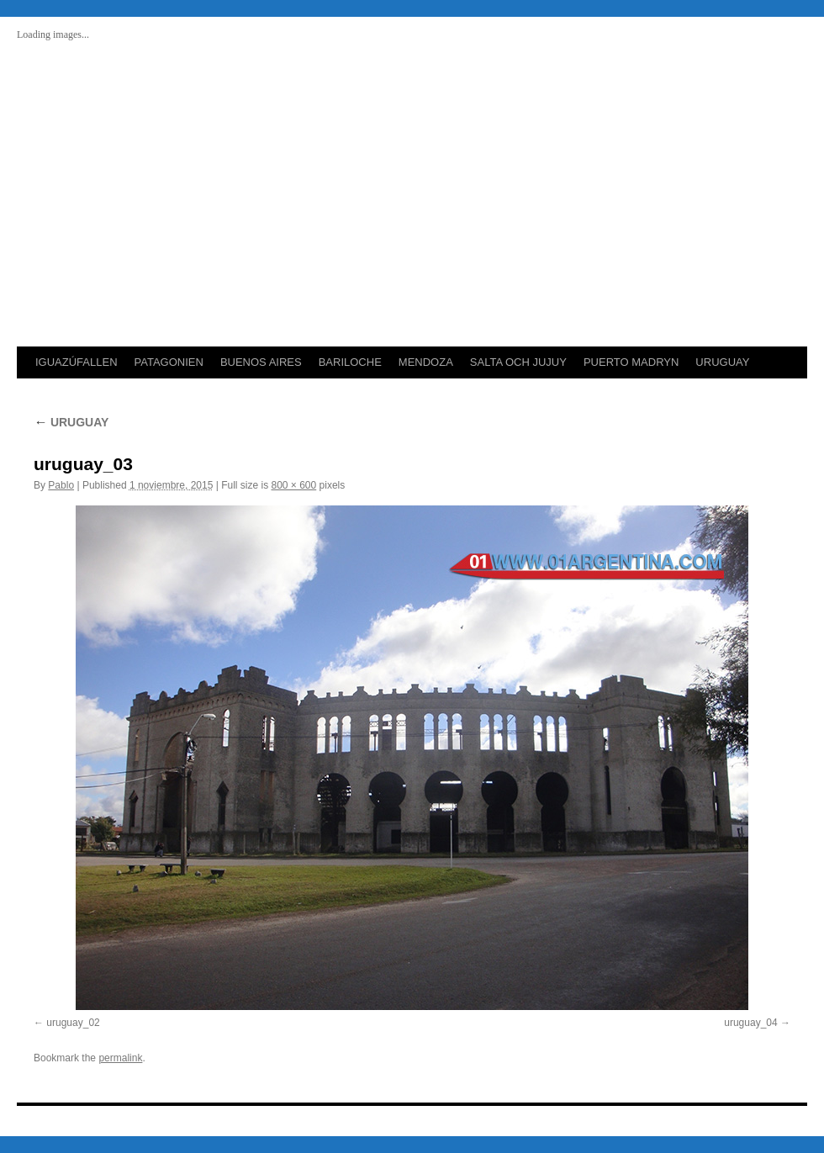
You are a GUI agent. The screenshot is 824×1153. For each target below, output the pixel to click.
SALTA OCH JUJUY (518, 362)
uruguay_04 (750, 1023)
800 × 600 (294, 485)
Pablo (61, 485)
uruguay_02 (72, 1023)
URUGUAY (722, 362)
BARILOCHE (350, 362)
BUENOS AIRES (261, 362)
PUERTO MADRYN (631, 362)
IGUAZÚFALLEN (76, 362)
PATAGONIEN (169, 362)
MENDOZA (426, 362)
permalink (120, 1058)
